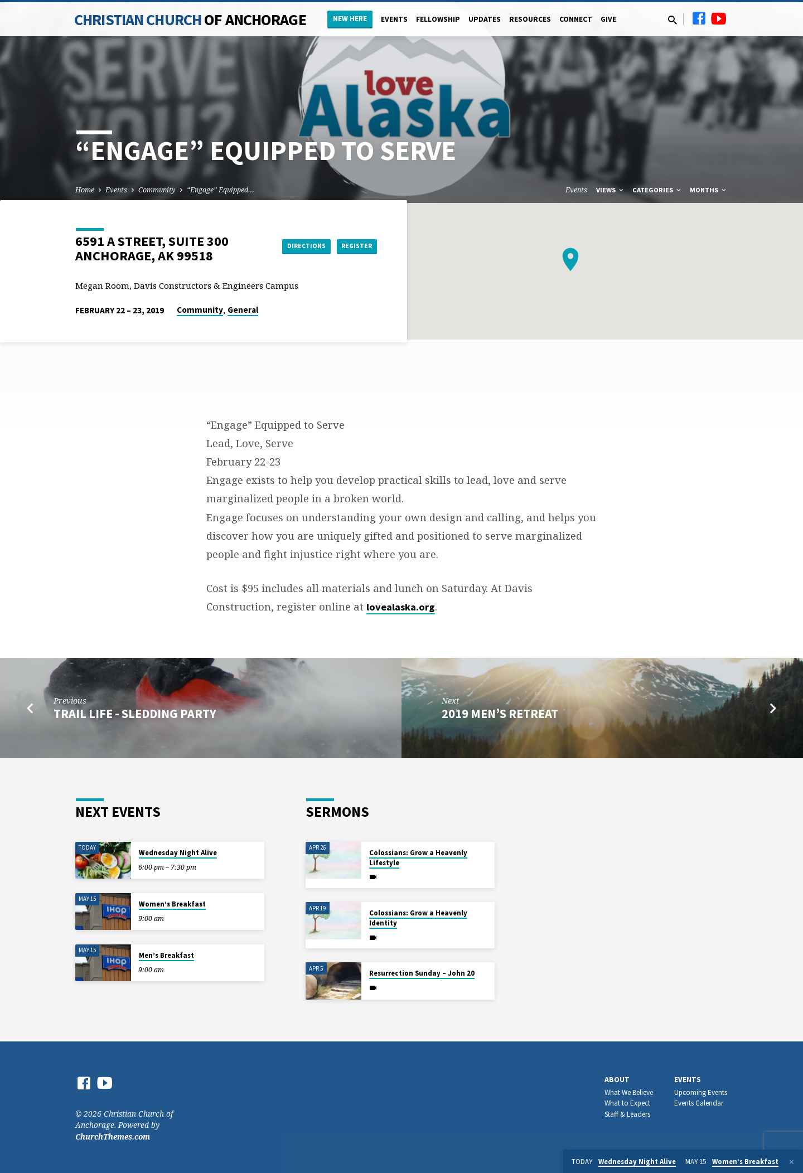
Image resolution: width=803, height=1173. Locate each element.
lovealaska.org (400, 606)
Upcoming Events (700, 1092)
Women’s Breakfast (172, 904)
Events (394, 19)
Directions (286, 246)
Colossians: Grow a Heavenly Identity (418, 918)
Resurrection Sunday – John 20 (422, 973)
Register (348, 246)
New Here (350, 18)
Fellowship (438, 19)
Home (84, 190)
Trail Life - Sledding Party (135, 713)
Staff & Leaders (627, 1114)
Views (610, 190)
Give (608, 19)
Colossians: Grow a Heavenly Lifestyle (418, 857)
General (243, 309)
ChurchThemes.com (112, 1136)
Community (157, 190)
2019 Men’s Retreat (500, 713)
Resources (530, 19)
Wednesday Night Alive (178, 852)
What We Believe (628, 1092)
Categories (657, 190)
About (617, 1079)
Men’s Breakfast (166, 955)
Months (709, 190)
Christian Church (190, 19)
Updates (484, 19)
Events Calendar (698, 1103)
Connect (575, 19)
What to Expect (627, 1103)
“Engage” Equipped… (220, 190)
